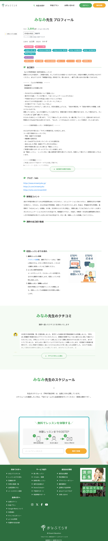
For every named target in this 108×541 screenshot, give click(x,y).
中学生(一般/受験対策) (75, 50)
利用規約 (11, 512)
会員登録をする (13, 487)
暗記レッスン (61, 60)
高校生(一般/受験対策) (89, 50)
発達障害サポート (39, 494)
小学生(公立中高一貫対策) (60, 50)
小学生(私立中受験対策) (44, 50)
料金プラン (54, 5)
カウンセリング (29, 57)
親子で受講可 (39, 60)
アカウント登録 (33, 259)
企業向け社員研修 (65, 487)
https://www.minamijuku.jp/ (33, 183)
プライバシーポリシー (66, 480)
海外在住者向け (39, 484)
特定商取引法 (63, 477)
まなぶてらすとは (14, 473)
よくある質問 (12, 519)
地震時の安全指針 (14, 522)
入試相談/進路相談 (50, 60)
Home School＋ (39, 487)
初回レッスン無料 (40, 46)
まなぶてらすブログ (65, 491)
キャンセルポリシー (15, 515)
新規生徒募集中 (29, 46)
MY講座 (79, 60)
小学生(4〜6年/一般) (30, 50)
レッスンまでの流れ (15, 477)
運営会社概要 (63, 473)
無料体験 (99, 5)
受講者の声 (12, 480)
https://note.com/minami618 (33, 190)
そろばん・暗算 (39, 477)
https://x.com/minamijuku (32, 186)
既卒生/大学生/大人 (30, 53)
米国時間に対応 (88, 60)
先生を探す (39, 5)
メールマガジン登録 (15, 491)
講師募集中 (62, 484)
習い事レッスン (39, 473)
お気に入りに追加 (12, 33)
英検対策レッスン (39, 480)
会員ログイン (12, 501)
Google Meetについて (15, 508)
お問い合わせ (69, 5)
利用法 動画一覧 (13, 484)
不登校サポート (39, 491)
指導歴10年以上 (29, 60)
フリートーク (70, 60)
